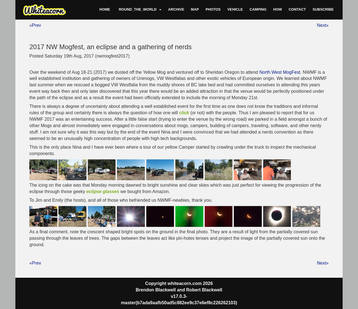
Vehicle (235, 9)
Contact (297, 9)
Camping (257, 9)
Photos (213, 9)
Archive (176, 9)
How (277, 9)
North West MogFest (279, 72)
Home (104, 9)
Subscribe (323, 9)
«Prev (35, 25)
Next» (323, 25)
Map (195, 9)
